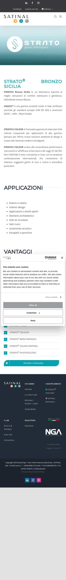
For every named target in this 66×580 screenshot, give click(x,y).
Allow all (33, 305)
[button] (31, 332)
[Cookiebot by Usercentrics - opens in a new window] (44, 258)
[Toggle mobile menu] (60, 16)
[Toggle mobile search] (55, 16)
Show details (52, 297)
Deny (33, 320)
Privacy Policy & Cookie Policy (33, 472)
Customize (33, 313)
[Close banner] (62, 258)
